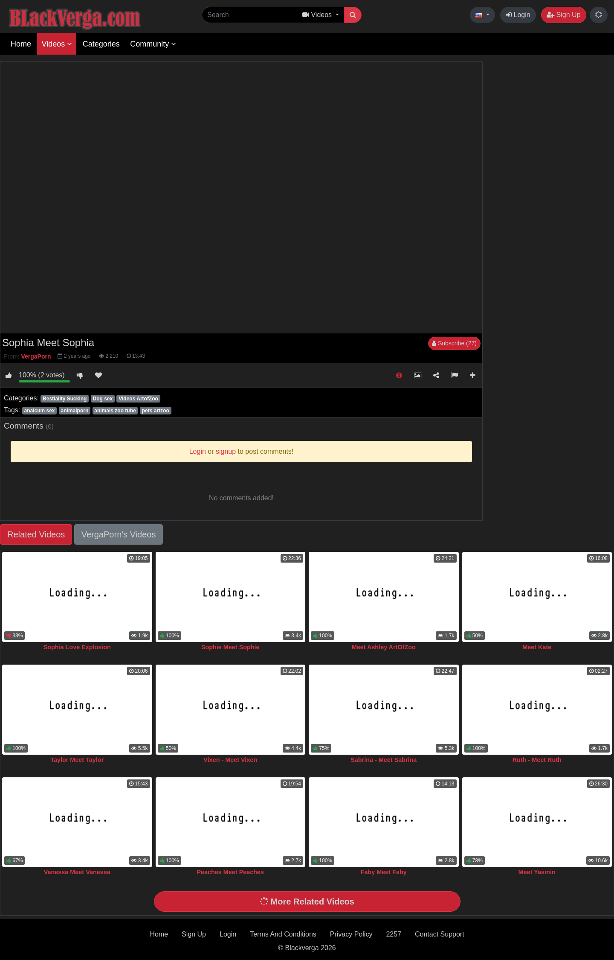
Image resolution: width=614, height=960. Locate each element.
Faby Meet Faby (384, 872)
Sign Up (563, 14)
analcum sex (39, 411)
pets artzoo (155, 411)
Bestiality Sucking (65, 399)
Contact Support (439, 934)
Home (21, 44)
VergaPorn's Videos (118, 534)
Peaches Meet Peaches (230, 872)
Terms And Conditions (283, 934)
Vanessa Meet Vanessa (77, 872)
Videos (56, 44)
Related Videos (36, 534)
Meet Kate (536, 647)
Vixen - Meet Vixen (230, 759)
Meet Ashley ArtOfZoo (384, 647)
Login (518, 14)
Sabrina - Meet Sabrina (383, 759)
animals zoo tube (115, 411)
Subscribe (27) (454, 343)
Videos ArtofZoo (138, 399)
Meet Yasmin (537, 872)
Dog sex (103, 399)
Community (153, 44)
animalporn (75, 411)
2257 (393, 934)
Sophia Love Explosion (77, 647)
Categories (101, 44)
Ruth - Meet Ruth (537, 759)
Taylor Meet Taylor (77, 759)
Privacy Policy (351, 934)
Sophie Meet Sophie (230, 647)
